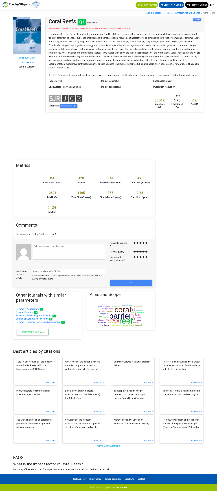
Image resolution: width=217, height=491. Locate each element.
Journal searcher (155, 13)
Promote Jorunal (199, 5)
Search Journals (149, 5)
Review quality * (118, 251)
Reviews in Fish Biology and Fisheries (36, 315)
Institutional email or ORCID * (21, 274)
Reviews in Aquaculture (29, 309)
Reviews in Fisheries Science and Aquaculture (40, 322)
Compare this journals (33, 332)
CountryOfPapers (119, 487)
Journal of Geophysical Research (34, 319)
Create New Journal (173, 5)
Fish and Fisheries (27, 312)
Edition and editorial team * (117, 259)
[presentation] (131, 271)
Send (131, 283)
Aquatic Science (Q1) (68, 106)
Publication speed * (118, 245)
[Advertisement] (108, 135)
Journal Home (27, 62)
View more (50, 382)
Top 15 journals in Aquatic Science (183, 13)
